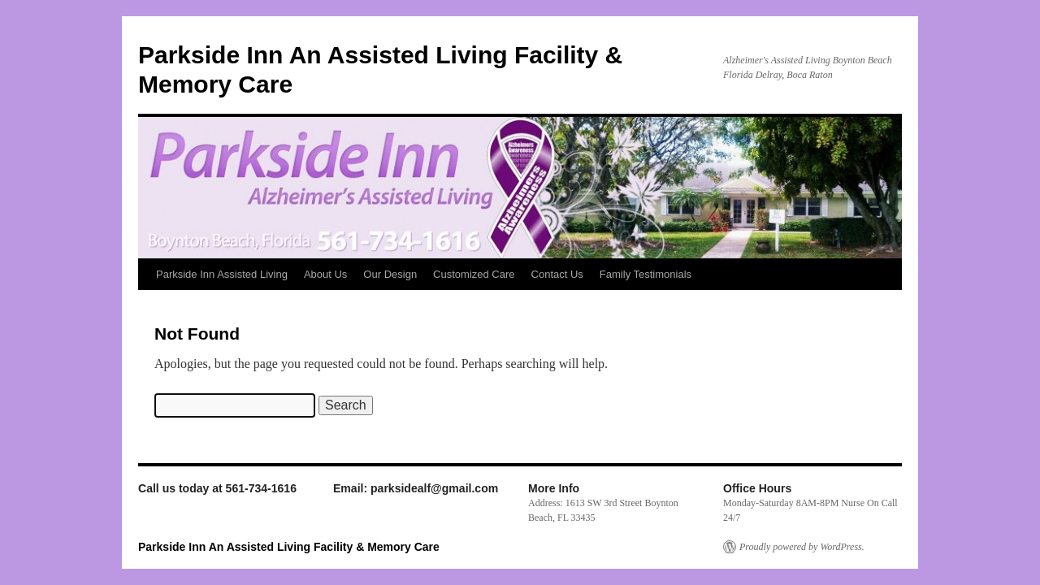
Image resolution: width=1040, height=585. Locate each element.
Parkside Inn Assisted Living (222, 274)
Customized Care (473, 274)
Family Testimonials (645, 274)
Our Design (390, 274)
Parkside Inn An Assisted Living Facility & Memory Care (289, 546)
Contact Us (557, 274)
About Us (325, 274)
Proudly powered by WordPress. (801, 546)
